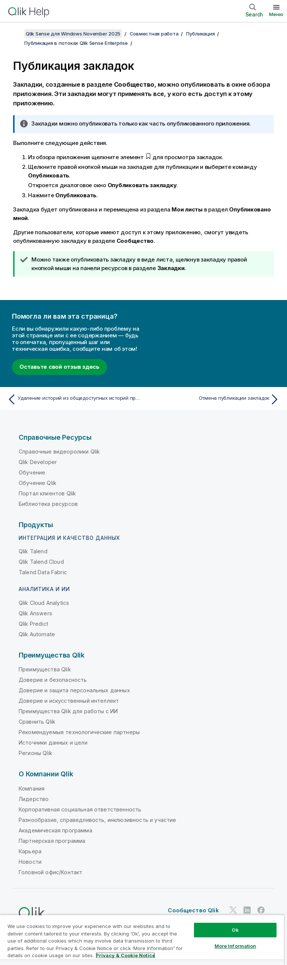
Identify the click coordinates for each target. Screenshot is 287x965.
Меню (276, 14)
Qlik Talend (33, 551)
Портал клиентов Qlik (47, 493)
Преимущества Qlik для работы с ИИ (68, 711)
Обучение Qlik (37, 483)
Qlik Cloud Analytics (44, 603)
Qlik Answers (35, 613)
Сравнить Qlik (37, 721)
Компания (31, 788)
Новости (30, 862)
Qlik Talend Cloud (41, 562)
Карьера (30, 851)
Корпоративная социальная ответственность (80, 809)
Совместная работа (154, 34)
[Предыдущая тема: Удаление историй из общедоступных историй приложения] (73, 399)
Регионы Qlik (35, 753)
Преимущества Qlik (45, 669)
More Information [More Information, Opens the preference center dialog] (235, 946)
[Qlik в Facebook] (261, 910)
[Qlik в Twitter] (233, 910)
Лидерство (34, 799)
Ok (235, 930)
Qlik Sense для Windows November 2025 (73, 34)
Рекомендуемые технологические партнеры (79, 732)
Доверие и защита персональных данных (74, 690)
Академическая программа (55, 830)
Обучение (32, 472)
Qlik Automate (37, 634)
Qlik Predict (33, 624)
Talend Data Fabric (43, 572)
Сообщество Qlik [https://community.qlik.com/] (193, 910)
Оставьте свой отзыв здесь (59, 366)
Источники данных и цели (53, 742)
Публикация (200, 34)
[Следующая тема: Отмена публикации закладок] (213, 399)
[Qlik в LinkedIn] (247, 910)
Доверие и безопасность (53, 680)
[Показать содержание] (15, 34)
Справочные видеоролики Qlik (59, 451)
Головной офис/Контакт (50, 872)
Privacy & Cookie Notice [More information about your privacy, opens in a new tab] (125, 955)
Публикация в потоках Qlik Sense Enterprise (76, 43)
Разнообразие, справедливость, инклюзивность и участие (97, 820)
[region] (142, 940)
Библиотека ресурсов (48, 504)
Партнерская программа (52, 841)
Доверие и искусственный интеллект (69, 701)
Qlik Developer (38, 462)
